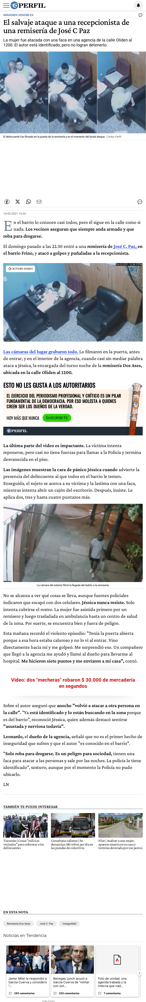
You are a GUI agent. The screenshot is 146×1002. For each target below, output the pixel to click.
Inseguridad (69, 923)
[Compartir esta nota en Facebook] (7, 201)
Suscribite (57, 418)
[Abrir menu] (6, 5)
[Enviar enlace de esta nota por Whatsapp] (28, 201)
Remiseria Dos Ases (18, 923)
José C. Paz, (126, 246)
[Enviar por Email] (39, 201)
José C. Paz (46, 923)
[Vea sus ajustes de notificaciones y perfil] (138, 5)
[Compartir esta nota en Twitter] (17, 201)
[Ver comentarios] (140, 16)
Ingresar (128, 5)
